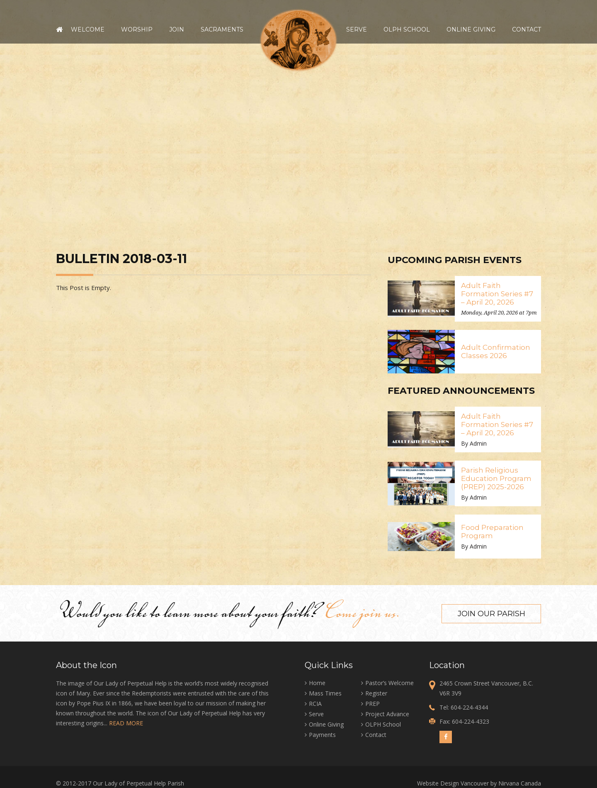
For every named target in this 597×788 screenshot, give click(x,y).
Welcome (87, 29)
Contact (526, 29)
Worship (137, 29)
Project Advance (387, 713)
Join (176, 29)
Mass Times (325, 692)
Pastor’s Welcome (389, 682)
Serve (356, 29)
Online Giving (471, 29)
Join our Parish (491, 612)
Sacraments (222, 29)
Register (376, 692)
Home (59, 29)
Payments (322, 734)
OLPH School (406, 29)
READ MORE (126, 722)
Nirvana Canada (519, 782)
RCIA (315, 703)
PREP (372, 703)
